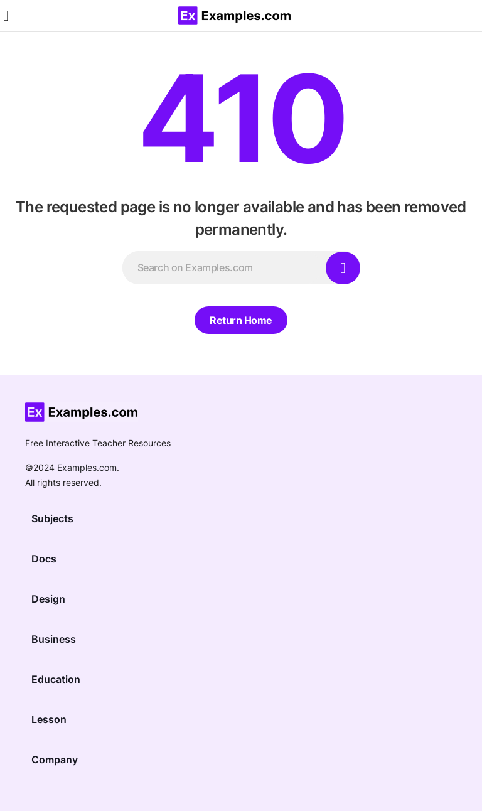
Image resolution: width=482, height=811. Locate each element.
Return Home (241, 320)
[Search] (343, 268)
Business (53, 639)
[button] (6, 15)
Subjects (52, 518)
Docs (43, 558)
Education (55, 679)
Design (48, 599)
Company (54, 759)
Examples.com (87, 467)
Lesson (49, 719)
